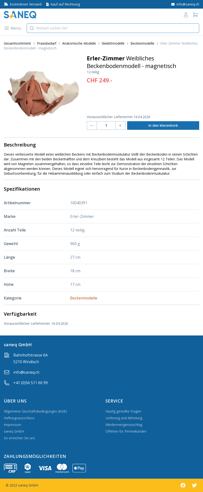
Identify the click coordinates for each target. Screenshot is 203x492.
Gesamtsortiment (17, 43)
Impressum (12, 424)
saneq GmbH (14, 431)
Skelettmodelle (113, 43)
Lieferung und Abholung (123, 418)
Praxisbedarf (46, 43)
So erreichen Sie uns (19, 438)
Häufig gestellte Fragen (123, 411)
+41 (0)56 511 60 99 (30, 382)
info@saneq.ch (26, 372)
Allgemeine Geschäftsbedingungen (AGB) (35, 411)
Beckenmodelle (142, 43)
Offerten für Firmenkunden (125, 431)
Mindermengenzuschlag (123, 424)
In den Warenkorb (163, 125)
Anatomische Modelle (79, 43)
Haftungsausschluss (19, 418)
